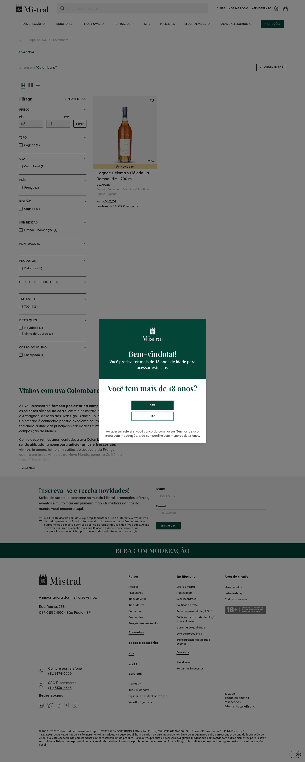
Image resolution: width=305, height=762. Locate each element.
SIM (152, 405)
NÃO (152, 416)
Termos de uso (187, 431)
